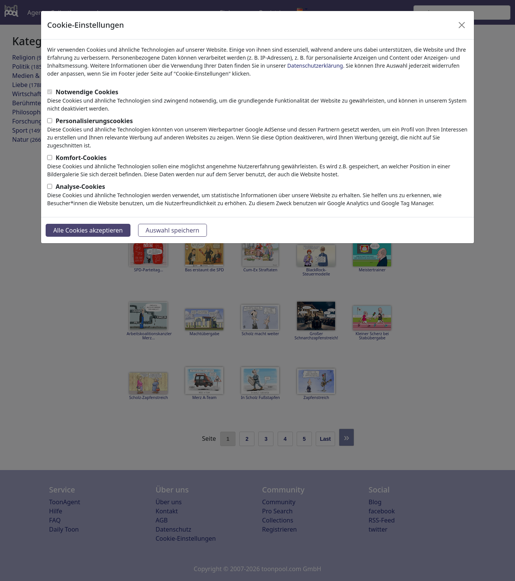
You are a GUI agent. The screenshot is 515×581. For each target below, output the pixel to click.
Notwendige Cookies (87, 92)
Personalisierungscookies (94, 121)
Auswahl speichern (172, 230)
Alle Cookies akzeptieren (88, 230)
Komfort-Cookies (81, 158)
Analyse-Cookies (80, 186)
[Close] (462, 25)
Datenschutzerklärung (315, 65)
